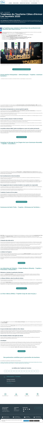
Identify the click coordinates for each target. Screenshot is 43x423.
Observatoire (16, 395)
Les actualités (7, 12)
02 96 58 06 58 (9, 382)
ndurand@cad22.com (10, 383)
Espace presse (27, 395)
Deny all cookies (37, 420)
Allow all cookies (26, 420)
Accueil (1, 12)
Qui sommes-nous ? (5, 395)
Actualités (37, 395)
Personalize (31, 420)
